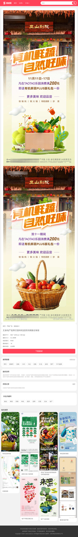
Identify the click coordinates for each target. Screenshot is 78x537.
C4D (23, 364)
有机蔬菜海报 (6, 453)
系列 (5, 364)
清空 (73, 384)
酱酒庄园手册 (64, 520)
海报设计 (17, 326)
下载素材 (39, 351)
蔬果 (34, 401)
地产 (51, 401)
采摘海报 (5, 491)
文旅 (45, 401)
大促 (29, 364)
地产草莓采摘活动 (27, 518)
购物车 (11, 364)
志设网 (12, 346)
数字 (52, 364)
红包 (40, 364)
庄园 (39, 401)
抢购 (17, 364)
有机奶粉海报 (64, 453)
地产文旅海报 (45, 519)
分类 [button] (21, 3)
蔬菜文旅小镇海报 (27, 474)
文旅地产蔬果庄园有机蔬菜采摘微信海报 (14, 388)
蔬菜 (28, 401)
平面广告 (9, 326)
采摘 (17, 401)
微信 (5, 401)
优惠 (35, 364)
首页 (15, 3)
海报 (11, 401)
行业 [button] (27, 3)
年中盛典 (59, 364)
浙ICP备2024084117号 (56, 533)
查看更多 (72, 359)
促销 (46, 364)
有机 (22, 401)
